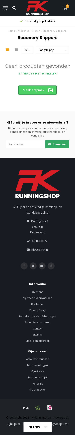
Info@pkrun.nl (39, 249)
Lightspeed (13, 424)
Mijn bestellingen (37, 365)
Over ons (37, 292)
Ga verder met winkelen (37, 73)
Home (11, 30)
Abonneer (57, 144)
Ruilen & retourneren (37, 322)
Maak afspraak (33, 90)
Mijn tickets (37, 371)
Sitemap (38, 334)
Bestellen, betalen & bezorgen (37, 316)
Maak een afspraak (38, 341)
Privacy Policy (37, 310)
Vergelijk (37, 383)
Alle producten (37, 389)
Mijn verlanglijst (37, 377)
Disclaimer (37, 304)
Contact (37, 328)
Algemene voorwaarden (37, 298)
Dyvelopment (60, 424)
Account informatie (37, 359)
